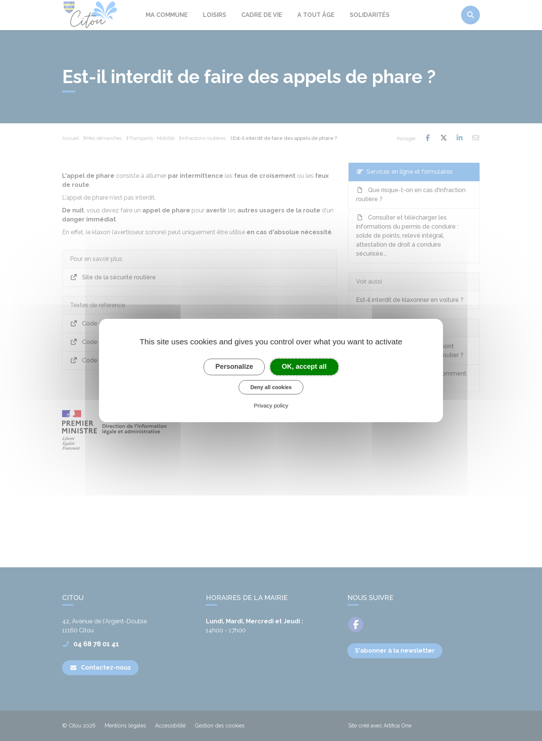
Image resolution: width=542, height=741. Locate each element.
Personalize (234, 366)
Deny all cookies (271, 387)
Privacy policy (271, 405)
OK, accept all (304, 366)
